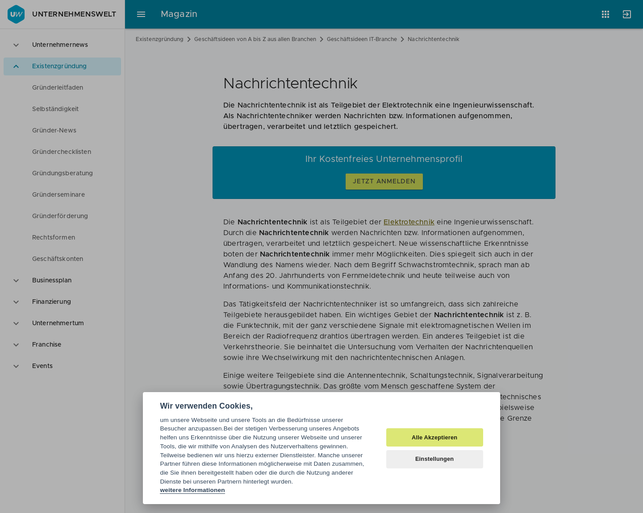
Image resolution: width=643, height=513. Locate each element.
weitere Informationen (192, 490)
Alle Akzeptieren (434, 437)
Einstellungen (434, 458)
